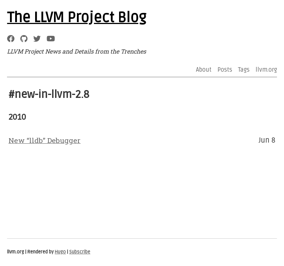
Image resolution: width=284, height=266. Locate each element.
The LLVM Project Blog (76, 17)
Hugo (60, 252)
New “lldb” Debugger (45, 140)
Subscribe (79, 252)
